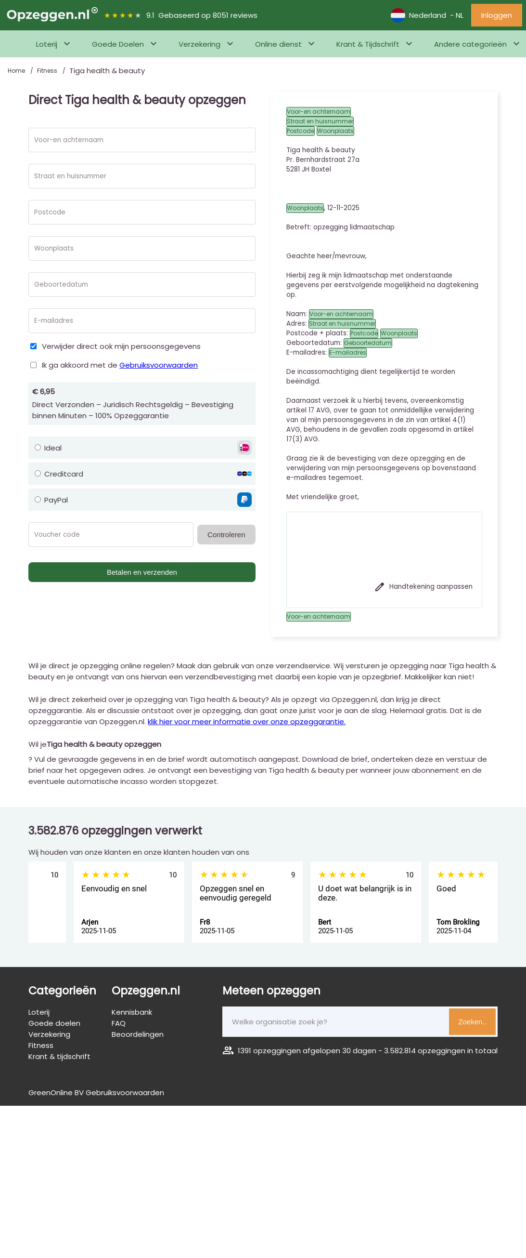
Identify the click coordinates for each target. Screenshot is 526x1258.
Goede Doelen (118, 44)
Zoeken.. (472, 1022)
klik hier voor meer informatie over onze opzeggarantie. (247, 721)
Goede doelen (54, 1023)
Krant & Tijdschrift (367, 44)
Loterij (46, 44)
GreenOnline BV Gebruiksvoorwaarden (96, 1092)
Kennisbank (132, 1012)
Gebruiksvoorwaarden (158, 365)
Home (17, 70)
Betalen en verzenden (142, 572)
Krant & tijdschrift (59, 1056)
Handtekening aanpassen (423, 587)
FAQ (119, 1023)
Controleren (226, 534)
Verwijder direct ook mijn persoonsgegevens (121, 346)
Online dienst (278, 44)
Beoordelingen (138, 1034)
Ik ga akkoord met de (120, 365)
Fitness (48, 70)
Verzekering (199, 44)
